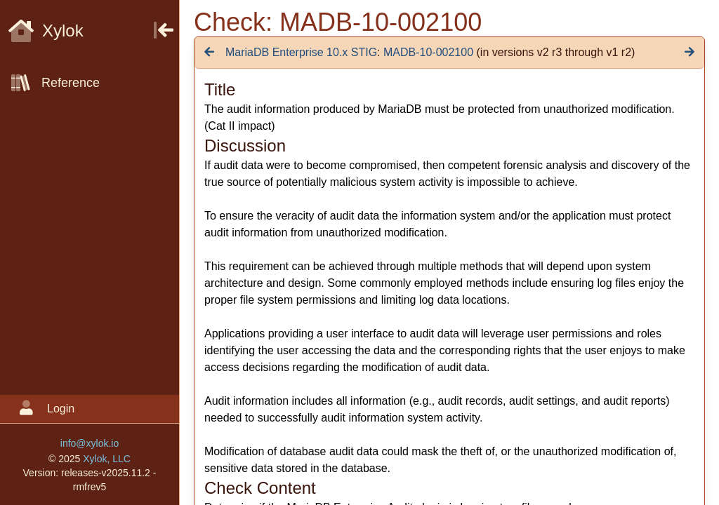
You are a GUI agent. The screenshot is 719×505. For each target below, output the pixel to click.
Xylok (46, 30)
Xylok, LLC (107, 458)
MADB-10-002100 (428, 52)
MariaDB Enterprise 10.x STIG (301, 52)
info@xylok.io (89, 443)
